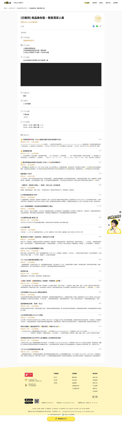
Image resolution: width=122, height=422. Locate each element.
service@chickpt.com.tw (68, 402)
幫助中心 (95, 388)
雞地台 (101, 3)
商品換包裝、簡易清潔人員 (37, 8)
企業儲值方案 (75, 385)
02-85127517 (50, 402)
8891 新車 (76, 408)
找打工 (55, 377)
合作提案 (95, 391)
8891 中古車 (82, 408)
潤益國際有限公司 (22, 8)
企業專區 (115, 3)
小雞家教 (94, 3)
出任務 (38, 408)
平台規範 (95, 385)
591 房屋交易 (48, 408)
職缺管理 (74, 377)
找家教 (55, 383)
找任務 (55, 380)
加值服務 (74, 383)
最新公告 (108, 3)
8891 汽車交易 (69, 408)
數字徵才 (88, 408)
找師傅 (42, 408)
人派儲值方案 (75, 388)
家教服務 (95, 380)
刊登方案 (74, 380)
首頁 (5, 8)
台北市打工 (12, 8)
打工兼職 (87, 3)
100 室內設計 (55, 408)
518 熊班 (34, 408)
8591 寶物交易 (62, 408)
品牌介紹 (95, 377)
